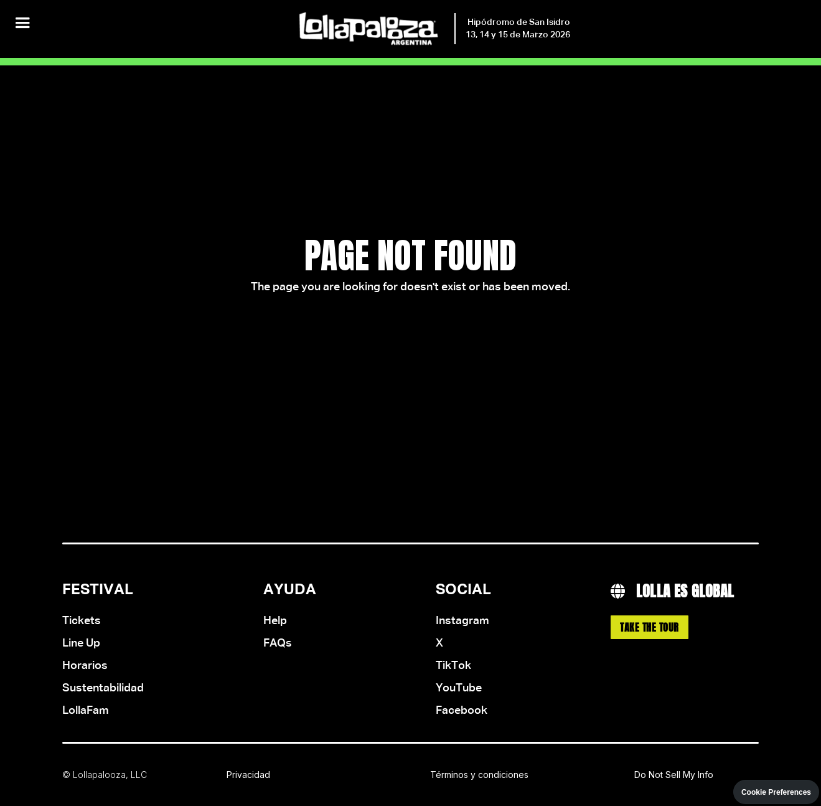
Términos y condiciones (479, 774)
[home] (433, 29)
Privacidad (248, 774)
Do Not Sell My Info (673, 774)
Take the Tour (649, 627)
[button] (22, 23)
